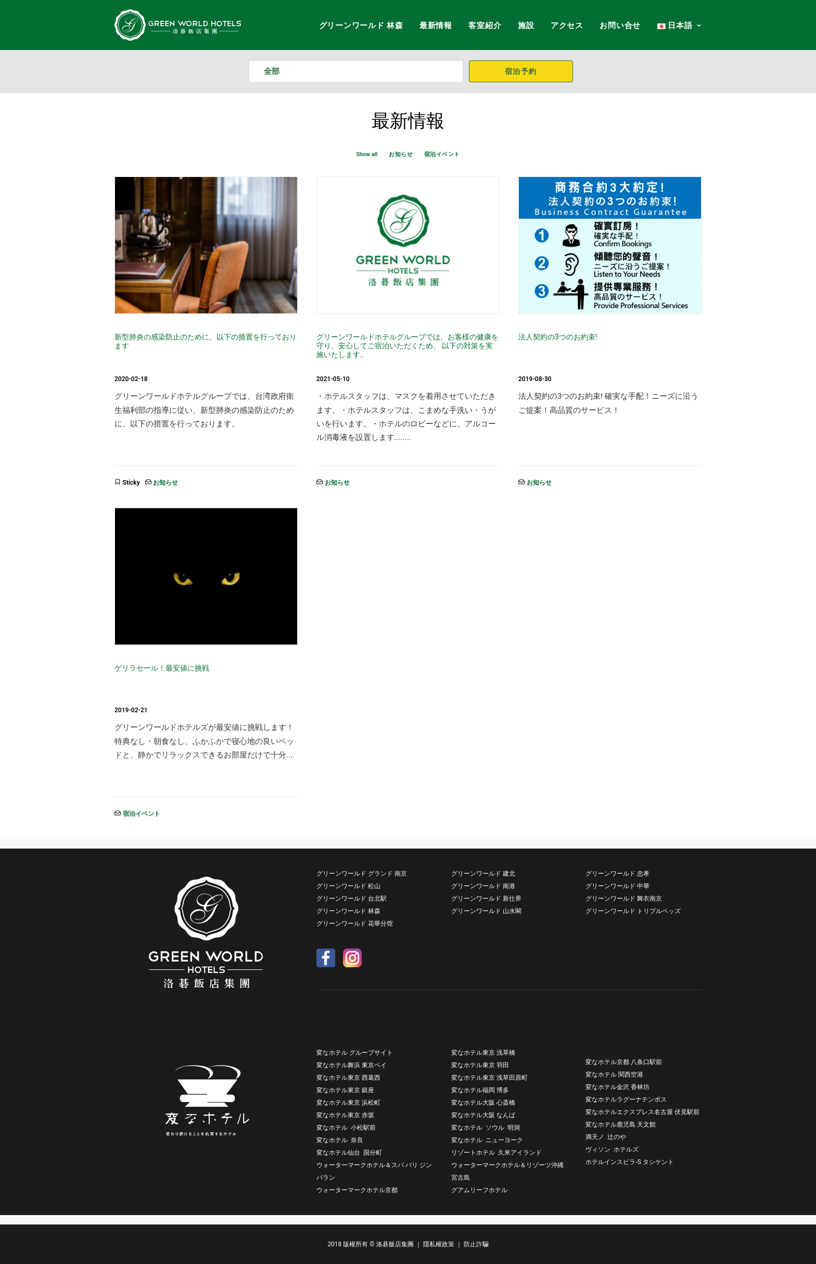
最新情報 (435, 25)
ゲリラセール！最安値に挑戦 (161, 668)
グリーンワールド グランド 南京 (361, 873)
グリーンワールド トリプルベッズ (633, 911)
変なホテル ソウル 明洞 (485, 1127)
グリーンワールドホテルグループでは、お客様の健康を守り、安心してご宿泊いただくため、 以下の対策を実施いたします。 (407, 346)
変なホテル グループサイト (354, 1052)
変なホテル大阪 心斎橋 (483, 1102)
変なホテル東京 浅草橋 (483, 1052)
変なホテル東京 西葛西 (348, 1077)
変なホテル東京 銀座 (345, 1090)
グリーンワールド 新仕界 (486, 898)
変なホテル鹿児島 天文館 (620, 1124)
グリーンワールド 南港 (483, 886)
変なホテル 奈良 (339, 1140)
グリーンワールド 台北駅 (351, 898)
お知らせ (401, 154)
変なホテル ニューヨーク (487, 1140)
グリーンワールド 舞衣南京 (623, 898)
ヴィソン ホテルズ (612, 1149)
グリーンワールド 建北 (483, 873)
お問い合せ (620, 25)
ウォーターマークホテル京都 (357, 1190)
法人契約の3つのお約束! (557, 337)
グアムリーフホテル (479, 1190)
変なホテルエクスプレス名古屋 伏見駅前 (642, 1112)
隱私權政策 (438, 1244)
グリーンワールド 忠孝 (617, 873)
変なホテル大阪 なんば (483, 1115)
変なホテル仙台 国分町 (349, 1152)
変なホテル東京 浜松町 (348, 1102)
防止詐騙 (476, 1244)
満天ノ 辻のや (605, 1137)
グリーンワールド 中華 (617, 886)
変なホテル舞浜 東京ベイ (351, 1065)
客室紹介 (484, 25)
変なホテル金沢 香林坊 (617, 1087)
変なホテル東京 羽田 (480, 1065)
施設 (526, 25)
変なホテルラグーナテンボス (626, 1099)
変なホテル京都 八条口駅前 (623, 1062)
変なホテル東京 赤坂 (345, 1115)
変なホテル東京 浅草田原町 (489, 1077)
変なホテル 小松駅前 (346, 1127)
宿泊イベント (442, 154)
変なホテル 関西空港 (614, 1074)
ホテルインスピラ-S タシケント (629, 1162)
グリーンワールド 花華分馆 (354, 923)
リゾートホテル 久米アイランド (496, 1152)
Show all (367, 154)
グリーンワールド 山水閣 (486, 911)
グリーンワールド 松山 (348, 886)
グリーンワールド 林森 (361, 25)
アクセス (567, 25)
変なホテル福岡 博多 (480, 1090)
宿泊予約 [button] (521, 71)
